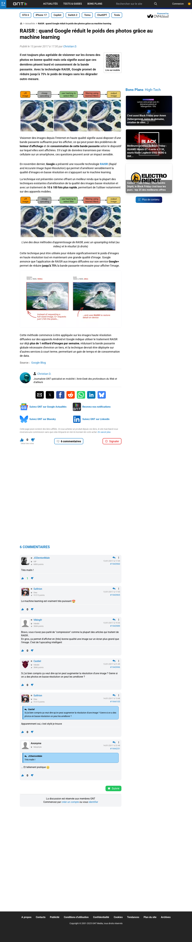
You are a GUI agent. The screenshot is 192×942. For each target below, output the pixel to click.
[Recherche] (155, 4)
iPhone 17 (41, 15)
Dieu (35, 593)
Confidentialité (101, 917)
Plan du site (150, 917)
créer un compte (70, 802)
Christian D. (44, 373)
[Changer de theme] (189, 4)
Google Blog (38, 362)
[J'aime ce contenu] (22, 440)
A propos (26, 917)
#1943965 (115, 595)
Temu (87, 15)
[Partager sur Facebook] (60, 395)
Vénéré (36, 624)
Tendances (133, 917)
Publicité (54, 917)
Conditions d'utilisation (76, 917)
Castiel (37, 661)
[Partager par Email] (40, 395)
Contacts (40, 917)
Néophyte (37, 747)
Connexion (178, 3)
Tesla (117, 15)
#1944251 (115, 748)
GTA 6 (25, 15)
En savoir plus (104, 432)
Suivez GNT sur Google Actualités (47, 406)
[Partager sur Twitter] (50, 395)
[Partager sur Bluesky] (102, 395)
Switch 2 (72, 15)
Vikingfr (38, 619)
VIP (35, 562)
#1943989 (115, 626)
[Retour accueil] (20, 3)
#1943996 (115, 667)
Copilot (57, 15)
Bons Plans (94, 3)
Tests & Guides (72, 3)
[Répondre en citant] (114, 557)
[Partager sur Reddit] (70, 395)
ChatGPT (102, 15)
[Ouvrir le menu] (3, 4)
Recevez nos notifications (96, 406)
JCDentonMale (42, 557)
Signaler (112, 441)
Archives (166, 917)
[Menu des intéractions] (118, 557)
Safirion (38, 588)
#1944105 (115, 701)
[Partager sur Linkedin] (91, 395)
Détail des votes (27, 443)
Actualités (50, 3)
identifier (93, 802)
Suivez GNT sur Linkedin (95, 419)
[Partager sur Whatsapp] (81, 395)
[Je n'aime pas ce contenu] (33, 440)
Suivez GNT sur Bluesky (42, 419)
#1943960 (115, 564)
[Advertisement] (70, 86)
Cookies (118, 917)
